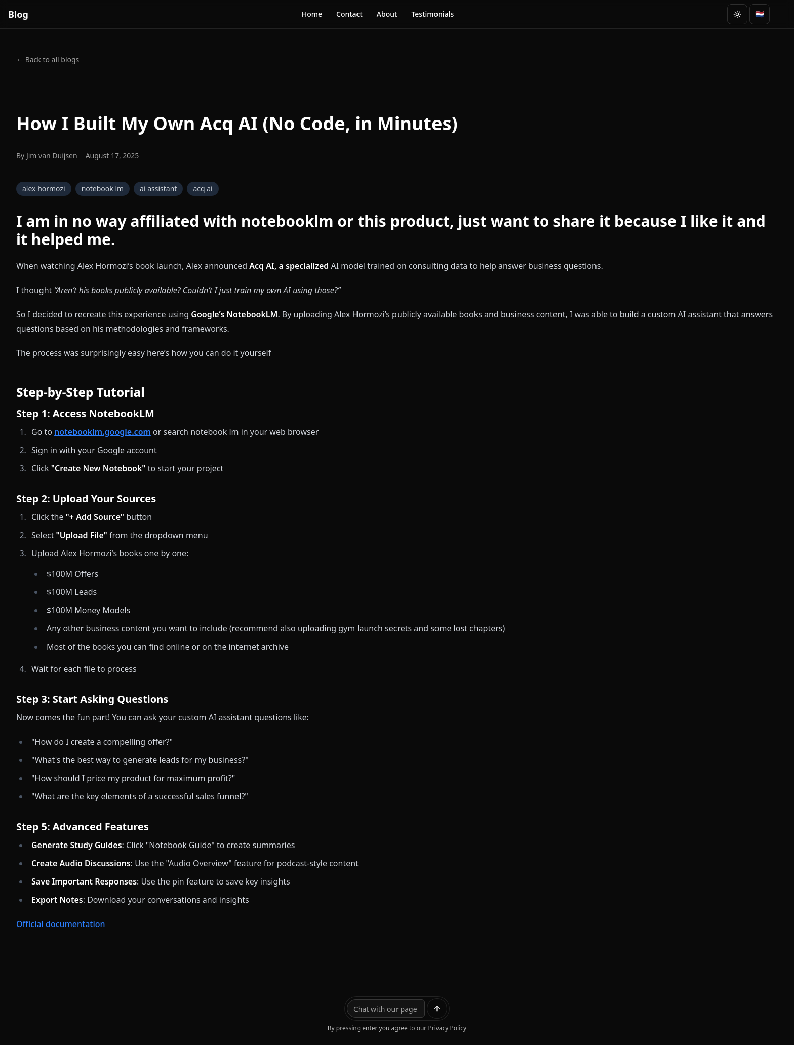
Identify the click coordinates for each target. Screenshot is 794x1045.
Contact (349, 14)
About (387, 14)
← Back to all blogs (47, 59)
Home (312, 14)
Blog (18, 14)
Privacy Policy (447, 1028)
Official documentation (60, 924)
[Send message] (437, 1008)
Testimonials (432, 14)
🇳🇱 (759, 14)
